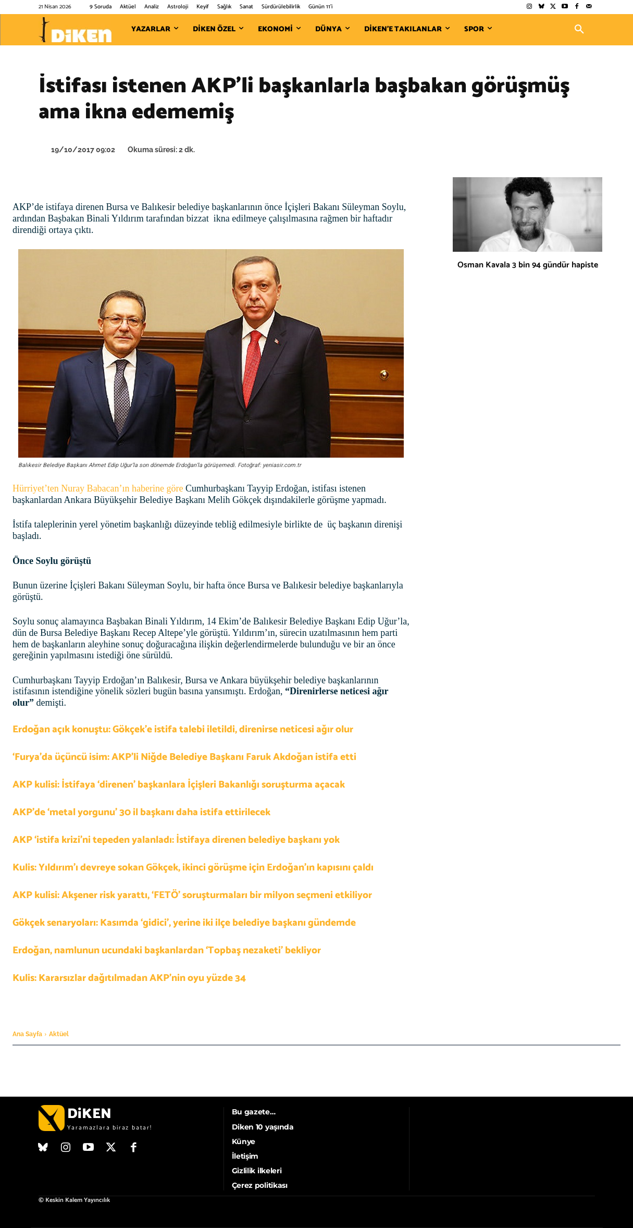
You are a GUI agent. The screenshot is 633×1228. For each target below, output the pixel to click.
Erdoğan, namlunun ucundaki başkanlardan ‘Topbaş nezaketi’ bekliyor (167, 950)
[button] (579, 29)
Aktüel (59, 1034)
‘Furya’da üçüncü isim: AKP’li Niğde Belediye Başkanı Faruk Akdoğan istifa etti (184, 757)
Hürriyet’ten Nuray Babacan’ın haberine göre (99, 488)
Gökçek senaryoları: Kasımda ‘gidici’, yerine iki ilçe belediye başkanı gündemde (184, 923)
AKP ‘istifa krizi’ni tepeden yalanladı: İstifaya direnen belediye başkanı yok (176, 840)
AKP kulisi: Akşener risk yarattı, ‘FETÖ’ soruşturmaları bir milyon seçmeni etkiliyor (192, 895)
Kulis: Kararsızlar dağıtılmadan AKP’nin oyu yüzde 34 (129, 978)
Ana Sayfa (27, 1034)
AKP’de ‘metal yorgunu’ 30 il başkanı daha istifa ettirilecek (141, 812)
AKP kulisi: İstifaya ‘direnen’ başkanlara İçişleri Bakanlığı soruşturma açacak (179, 785)
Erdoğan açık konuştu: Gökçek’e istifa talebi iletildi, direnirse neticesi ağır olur (183, 729)
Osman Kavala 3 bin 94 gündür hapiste (527, 265)
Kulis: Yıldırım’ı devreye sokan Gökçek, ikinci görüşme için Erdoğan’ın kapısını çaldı (193, 867)
